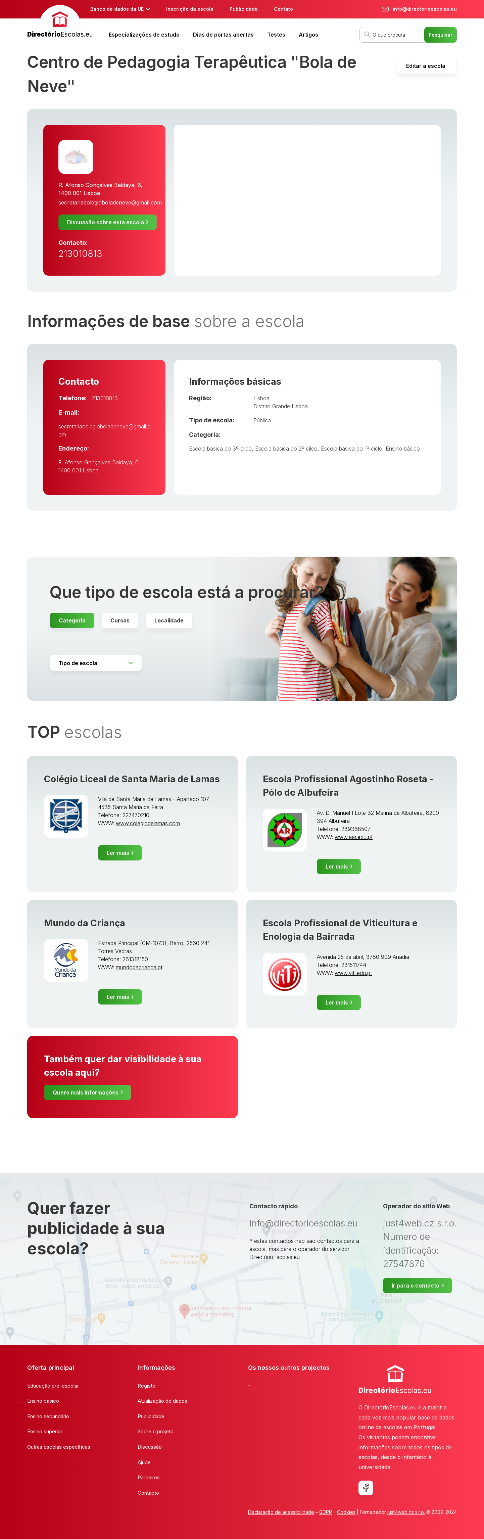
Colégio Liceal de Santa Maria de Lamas (132, 779)
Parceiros (149, 1477)
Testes (276, 34)
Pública (262, 420)
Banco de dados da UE (117, 9)
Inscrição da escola (189, 9)
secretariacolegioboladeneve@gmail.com (110, 202)
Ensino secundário (48, 1416)
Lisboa (261, 398)
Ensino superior (44, 1431)
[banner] (60, 22)
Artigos (308, 34)
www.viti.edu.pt (353, 973)
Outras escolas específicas (58, 1447)
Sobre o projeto (156, 1431)
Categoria (72, 620)
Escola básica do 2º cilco (286, 448)
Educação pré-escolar (53, 1386)
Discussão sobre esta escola (105, 222)
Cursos (120, 620)
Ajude (144, 1462)
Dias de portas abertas (223, 34)
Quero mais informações (85, 1092)
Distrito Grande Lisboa (280, 406)
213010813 (80, 253)
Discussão (150, 1447)
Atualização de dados (162, 1401)
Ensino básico (403, 448)
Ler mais (118, 852)
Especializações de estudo (144, 34)
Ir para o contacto (415, 1285)
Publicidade (244, 9)
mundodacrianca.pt (139, 967)
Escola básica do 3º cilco (220, 448)
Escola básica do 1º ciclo (351, 448)
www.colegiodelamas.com (148, 823)
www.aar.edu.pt (354, 837)
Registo (146, 1386)
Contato (283, 9)
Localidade (169, 620)
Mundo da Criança (84, 923)
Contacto (148, 1493)
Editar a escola (425, 65)
